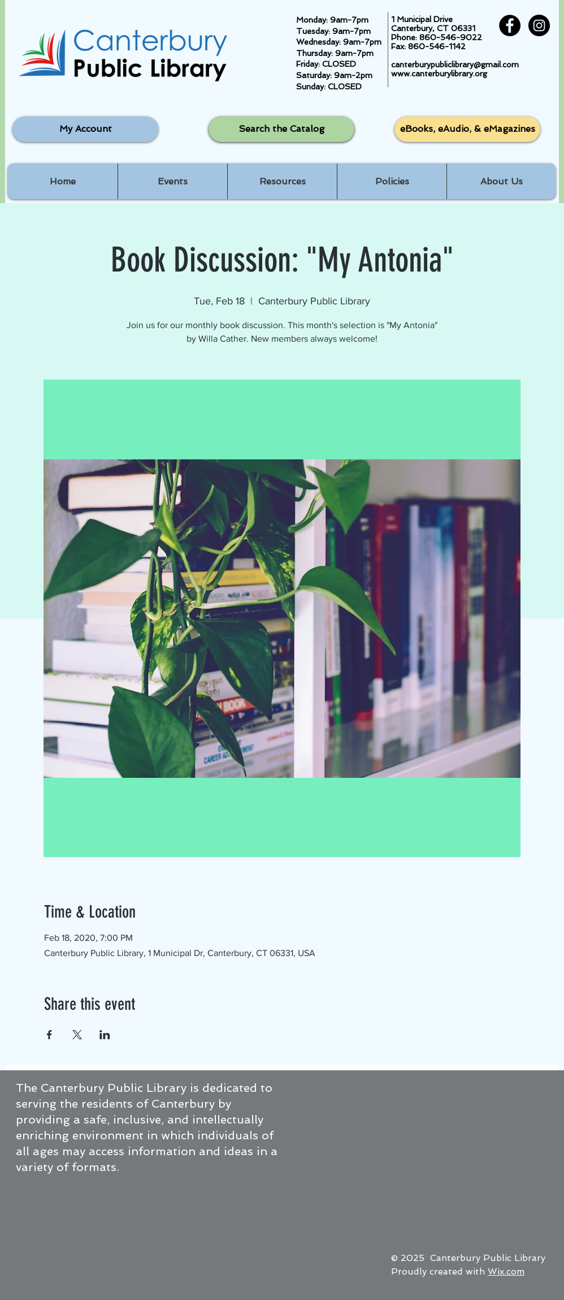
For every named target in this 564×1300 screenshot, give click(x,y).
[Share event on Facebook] (49, 1034)
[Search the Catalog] (281, 129)
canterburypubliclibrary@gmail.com (455, 64)
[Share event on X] (77, 1034)
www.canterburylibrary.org (439, 73)
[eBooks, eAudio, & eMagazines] (467, 129)
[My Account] (85, 129)
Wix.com (506, 1271)
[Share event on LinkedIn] (104, 1034)
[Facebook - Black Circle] (509, 25)
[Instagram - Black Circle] (539, 25)
